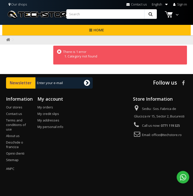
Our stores (14, 107)
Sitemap (12, 160)
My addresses (48, 120)
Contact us (136, 4)
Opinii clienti (15, 153)
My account (50, 99)
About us (13, 136)
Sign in (179, 4)
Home (98, 30)
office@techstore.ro (167, 135)
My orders (45, 107)
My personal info (50, 126)
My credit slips (48, 113)
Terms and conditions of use (16, 125)
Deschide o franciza (14, 144)
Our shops (18, 4)
